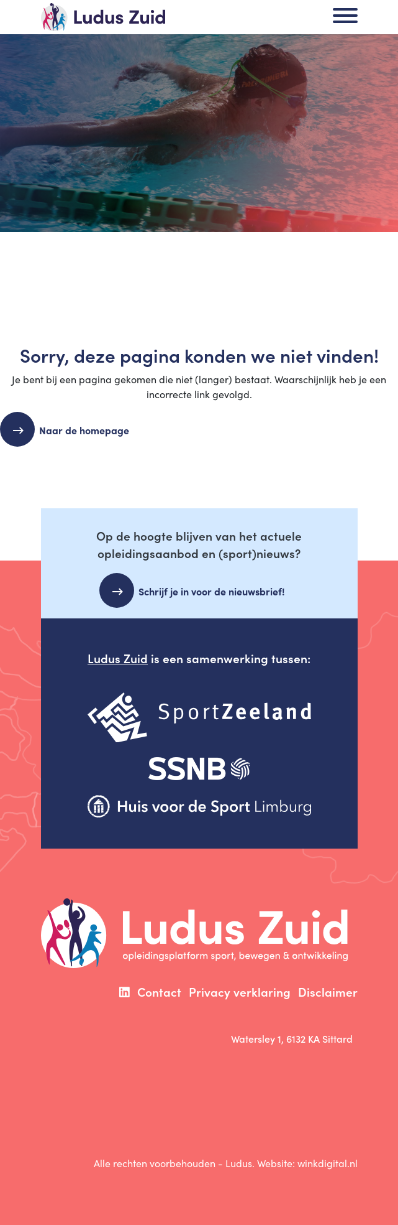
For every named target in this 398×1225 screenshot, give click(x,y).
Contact (159, 991)
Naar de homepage (89, 430)
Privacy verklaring (240, 991)
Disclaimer (328, 991)
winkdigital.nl (327, 1163)
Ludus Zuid (118, 658)
